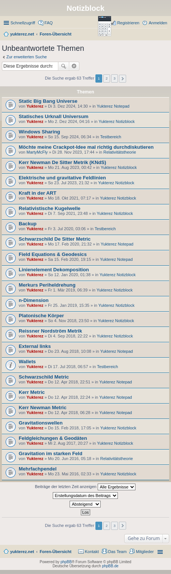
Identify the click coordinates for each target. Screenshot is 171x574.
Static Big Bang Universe (48, 101)
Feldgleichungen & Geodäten (53, 438)
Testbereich (110, 137)
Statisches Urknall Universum (53, 116)
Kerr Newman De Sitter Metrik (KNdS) (62, 162)
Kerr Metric (32, 392)
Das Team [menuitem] (117, 551)
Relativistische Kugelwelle (49, 208)
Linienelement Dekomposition (54, 269)
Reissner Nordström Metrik (50, 331)
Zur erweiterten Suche (26, 57)
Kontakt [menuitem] (92, 551)
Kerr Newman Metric (43, 407)
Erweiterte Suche (74, 66)
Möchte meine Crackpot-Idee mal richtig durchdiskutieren (86, 147)
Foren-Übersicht (55, 551)
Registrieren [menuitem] (128, 23)
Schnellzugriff (22, 23)
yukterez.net (22, 551)
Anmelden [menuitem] (158, 23)
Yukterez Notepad (113, 106)
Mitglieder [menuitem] (145, 551)
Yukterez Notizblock (116, 121)
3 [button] (114, 78)
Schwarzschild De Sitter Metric (55, 239)
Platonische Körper (41, 315)
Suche (63, 66)
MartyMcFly (37, 152)
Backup (28, 223)
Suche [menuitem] (165, 35)
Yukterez (35, 106)
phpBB (66, 562)
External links (35, 346)
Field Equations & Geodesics (53, 254)
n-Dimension (34, 300)
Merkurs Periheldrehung (47, 285)
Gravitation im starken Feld (50, 453)
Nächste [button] (122, 79)
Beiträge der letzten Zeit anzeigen (85, 487)
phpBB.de (110, 566)
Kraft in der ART (38, 193)
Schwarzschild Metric (44, 377)
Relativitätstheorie (119, 152)
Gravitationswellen (40, 423)
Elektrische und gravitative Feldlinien (62, 177)
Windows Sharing (39, 132)
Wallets (27, 361)
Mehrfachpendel (38, 469)
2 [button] (107, 78)
